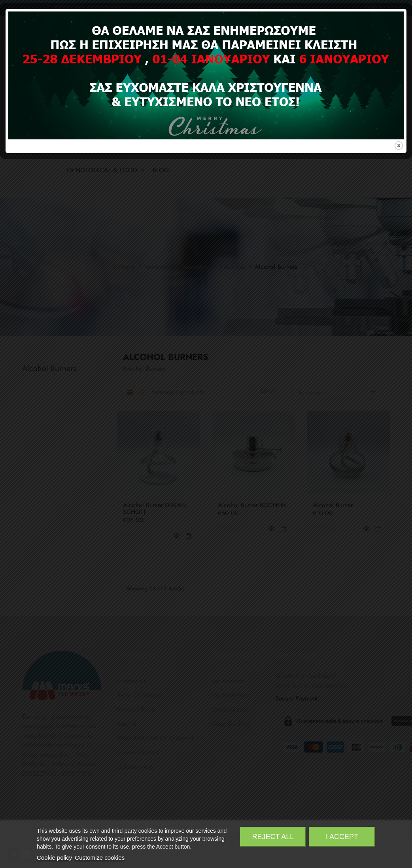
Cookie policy (54, 857)
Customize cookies (100, 857)
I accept (342, 837)
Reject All (273, 837)
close (399, 466)
